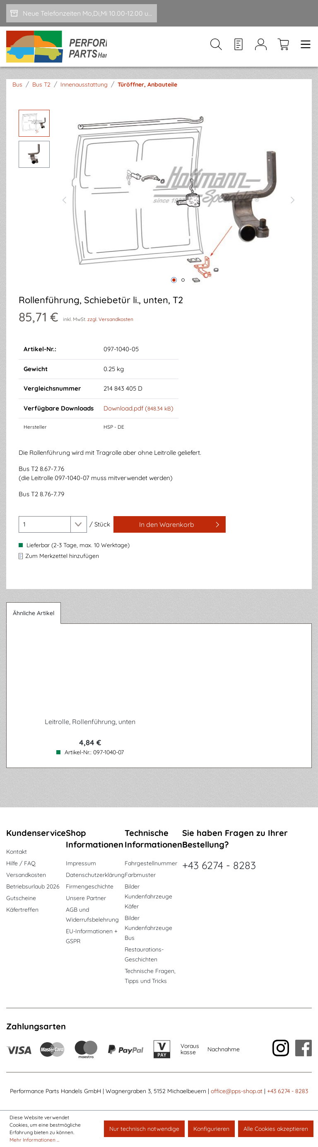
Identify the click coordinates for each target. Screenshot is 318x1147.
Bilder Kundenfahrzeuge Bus (148, 928)
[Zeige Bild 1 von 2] (174, 286)
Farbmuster (140, 875)
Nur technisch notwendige (144, 1129)
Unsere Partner (86, 898)
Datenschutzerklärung (95, 875)
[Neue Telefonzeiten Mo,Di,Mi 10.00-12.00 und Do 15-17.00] (81, 13)
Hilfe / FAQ (21, 863)
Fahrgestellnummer (151, 863)
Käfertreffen (22, 909)
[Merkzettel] (238, 50)
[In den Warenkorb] (169, 531)
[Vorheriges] (64, 205)
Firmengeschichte (89, 886)
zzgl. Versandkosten (110, 326)
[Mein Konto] (261, 50)
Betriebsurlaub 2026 (33, 886)
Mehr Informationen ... (34, 1140)
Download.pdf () (138, 415)
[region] (159, 205)
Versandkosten (26, 875)
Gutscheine (21, 898)
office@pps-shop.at (237, 1091)
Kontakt (16, 851)
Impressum (81, 863)
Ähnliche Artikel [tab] (33, 619)
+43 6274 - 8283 (219, 865)
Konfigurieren (211, 1129)
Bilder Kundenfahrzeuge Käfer (148, 896)
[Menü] (303, 50)
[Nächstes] (293, 205)
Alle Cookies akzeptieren (275, 1129)
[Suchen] (216, 50)
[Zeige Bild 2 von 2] (183, 286)
